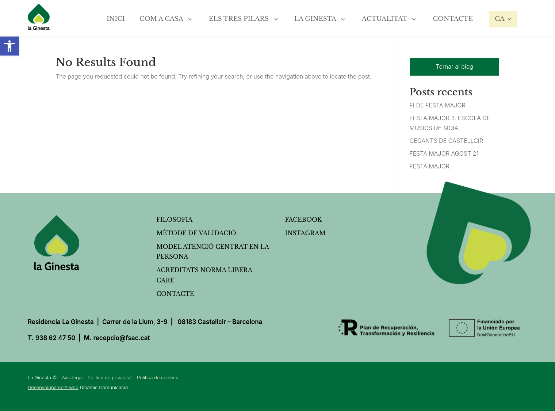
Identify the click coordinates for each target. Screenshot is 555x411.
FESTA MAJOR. (430, 166)
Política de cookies (157, 377)
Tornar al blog (454, 66)
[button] (9, 46)
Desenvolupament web (53, 387)
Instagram (305, 233)
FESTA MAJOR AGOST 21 (443, 153)
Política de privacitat (110, 377)
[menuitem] (115, 16)
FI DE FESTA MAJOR (437, 105)
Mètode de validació (196, 233)
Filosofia (174, 219)
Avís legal (72, 377)
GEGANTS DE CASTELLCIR (446, 140)
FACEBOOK (303, 219)
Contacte (175, 293)
